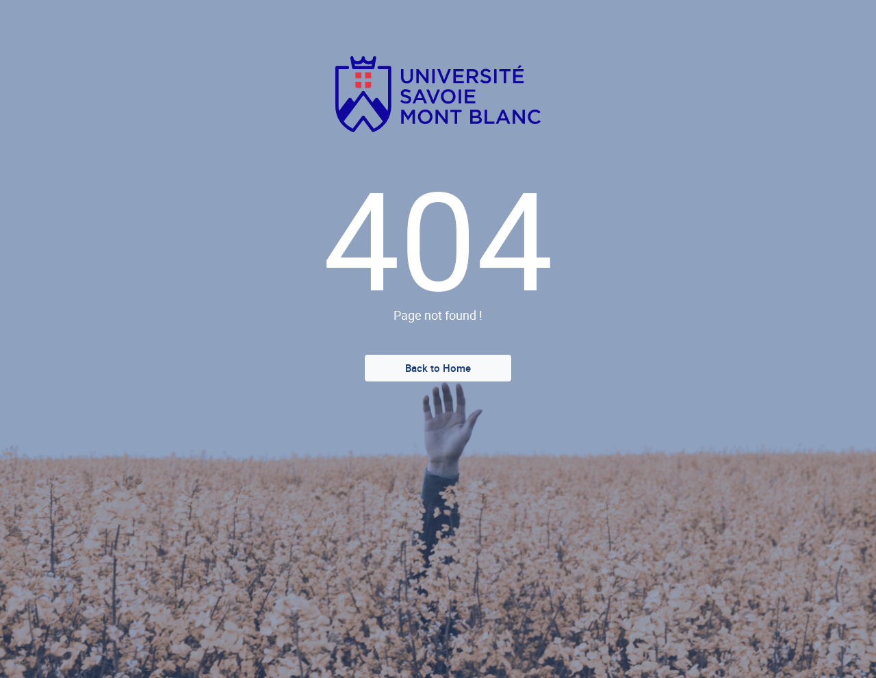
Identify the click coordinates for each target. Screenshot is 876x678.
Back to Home (438, 368)
